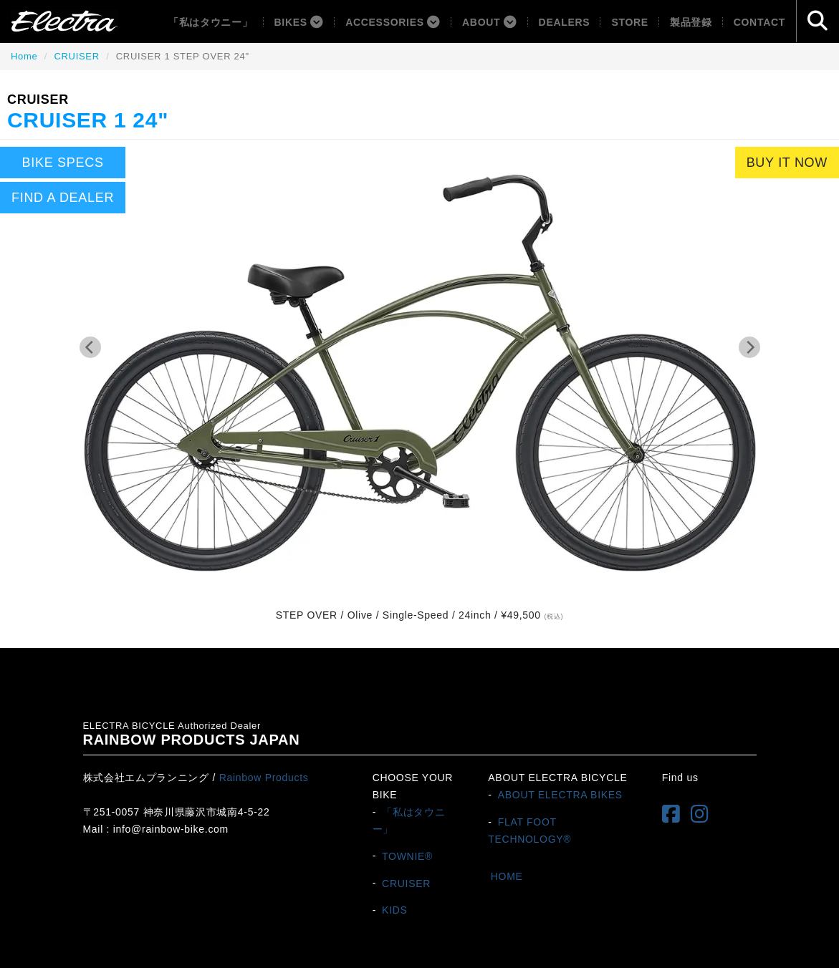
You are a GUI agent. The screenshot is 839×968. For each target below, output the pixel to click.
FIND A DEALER (62, 197)
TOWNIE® (407, 855)
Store (629, 22)
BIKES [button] (299, 22)
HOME (507, 875)
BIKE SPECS (63, 162)
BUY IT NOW (787, 162)
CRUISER (76, 56)
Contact (759, 22)
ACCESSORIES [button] (393, 22)
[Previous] (90, 347)
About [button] (489, 22)
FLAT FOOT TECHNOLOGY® (529, 830)
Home (24, 56)
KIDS (394, 910)
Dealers (564, 22)
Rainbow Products (264, 777)
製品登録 (691, 22)
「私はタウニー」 (210, 22)
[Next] (749, 347)
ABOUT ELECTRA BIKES (560, 794)
